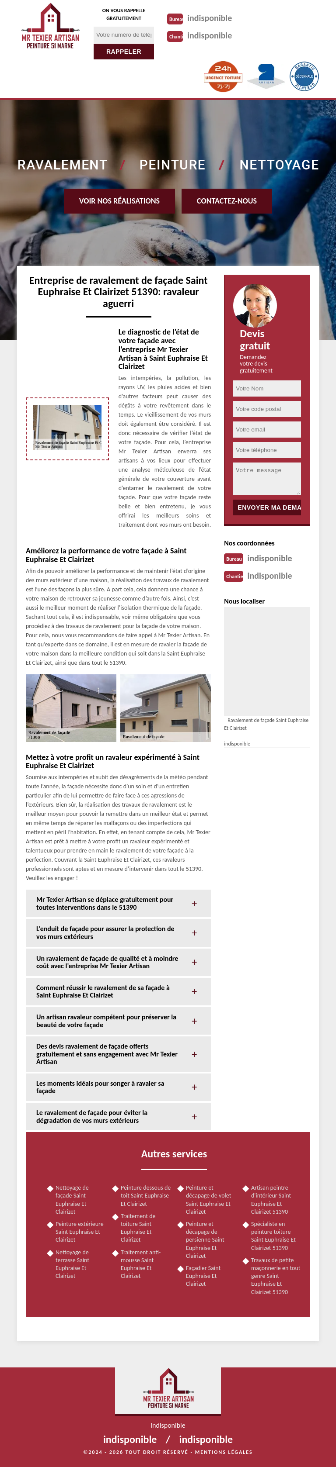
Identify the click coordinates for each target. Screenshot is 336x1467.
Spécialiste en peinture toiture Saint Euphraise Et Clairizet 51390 (273, 1236)
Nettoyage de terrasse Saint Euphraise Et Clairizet (72, 1264)
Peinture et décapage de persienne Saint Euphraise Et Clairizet (205, 1240)
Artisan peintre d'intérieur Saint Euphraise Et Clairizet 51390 (271, 1199)
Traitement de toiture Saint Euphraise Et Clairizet (138, 1228)
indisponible (209, 18)
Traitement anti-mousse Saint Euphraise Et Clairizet (141, 1264)
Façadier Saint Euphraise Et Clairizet (203, 1276)
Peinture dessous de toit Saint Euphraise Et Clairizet (146, 1195)
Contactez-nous (227, 201)
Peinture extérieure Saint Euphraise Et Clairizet (80, 1231)
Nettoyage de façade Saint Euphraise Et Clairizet (72, 1199)
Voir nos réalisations (119, 201)
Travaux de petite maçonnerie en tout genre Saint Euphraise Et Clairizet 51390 (275, 1276)
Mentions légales (224, 1452)
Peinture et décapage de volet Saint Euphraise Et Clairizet (208, 1199)
